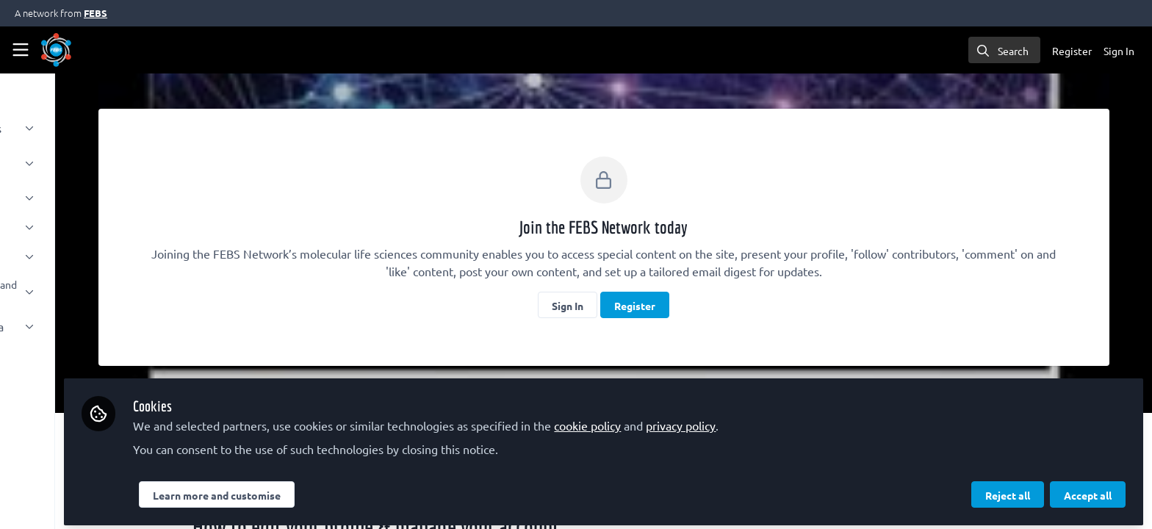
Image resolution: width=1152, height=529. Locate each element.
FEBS (95, 13)
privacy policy (814, 420)
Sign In (634, 305)
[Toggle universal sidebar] (20, 50)
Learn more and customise (350, 490)
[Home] (56, 50)
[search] (1004, 50)
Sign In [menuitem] (1119, 50)
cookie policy (720, 420)
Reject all (1007, 490)
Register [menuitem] (1072, 50)
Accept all (1088, 490)
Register (701, 305)
